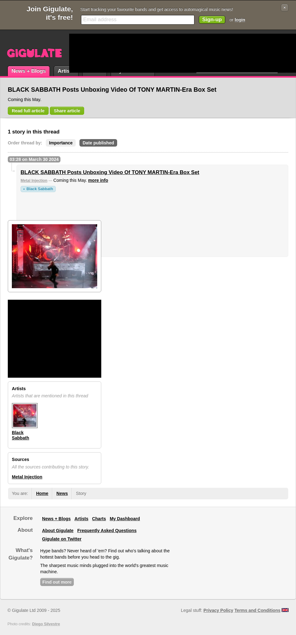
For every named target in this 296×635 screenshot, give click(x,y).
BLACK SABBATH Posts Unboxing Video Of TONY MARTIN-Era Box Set (110, 172)
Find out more (57, 581)
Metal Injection (34, 180)
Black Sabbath (39, 189)
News (62, 493)
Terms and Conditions (258, 610)
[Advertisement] (93, 53)
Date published (98, 142)
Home (42, 493)
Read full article (28, 110)
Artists (66, 71)
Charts (99, 518)
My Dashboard (125, 518)
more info (98, 180)
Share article (67, 110)
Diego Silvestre (46, 624)
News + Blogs (29, 71)
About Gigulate (58, 530)
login (240, 19)
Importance (61, 142)
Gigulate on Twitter (61, 538)
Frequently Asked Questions (106, 530)
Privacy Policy (218, 610)
